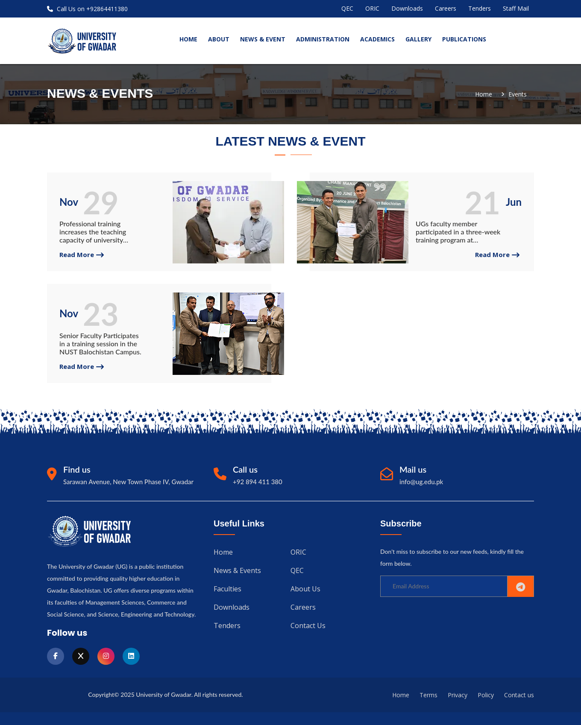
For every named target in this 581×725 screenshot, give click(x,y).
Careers (445, 8)
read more (81, 254)
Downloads (407, 8)
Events (517, 94)
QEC (347, 8)
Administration (322, 39)
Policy (486, 695)
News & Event (262, 39)
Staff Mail (516, 8)
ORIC (372, 8)
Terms (428, 695)
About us (305, 588)
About (218, 39)
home (188, 39)
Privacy (457, 695)
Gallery (418, 39)
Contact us (308, 624)
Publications (464, 39)
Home (483, 94)
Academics (377, 39)
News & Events (237, 570)
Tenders (479, 8)
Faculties (227, 588)
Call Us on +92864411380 (87, 9)
